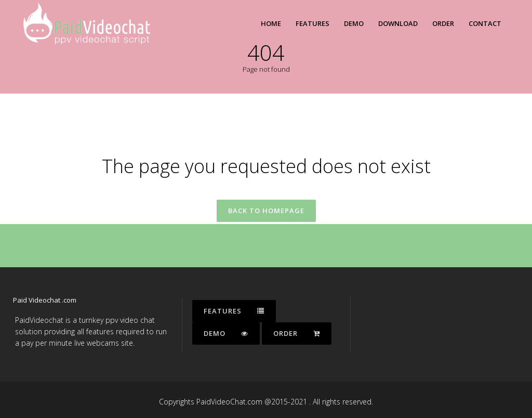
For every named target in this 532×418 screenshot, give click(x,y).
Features (234, 311)
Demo (226, 333)
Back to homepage (266, 210)
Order (296, 333)
